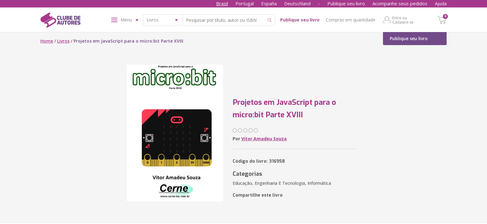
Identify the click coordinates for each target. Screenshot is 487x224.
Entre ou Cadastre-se (403, 20)
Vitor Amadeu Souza (264, 139)
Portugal (244, 3)
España (269, 3)
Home (46, 41)
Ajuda (441, 3)
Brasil (222, 3)
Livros (63, 41)
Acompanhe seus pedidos (399, 3)
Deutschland (297, 3)
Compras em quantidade (350, 20)
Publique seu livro (346, 3)
